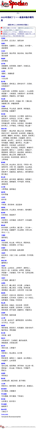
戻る (18, 13)
